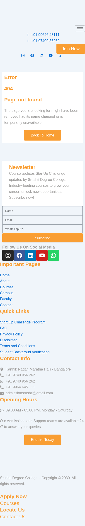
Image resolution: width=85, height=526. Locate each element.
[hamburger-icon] (80, 28)
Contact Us (13, 516)
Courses (9, 503)
